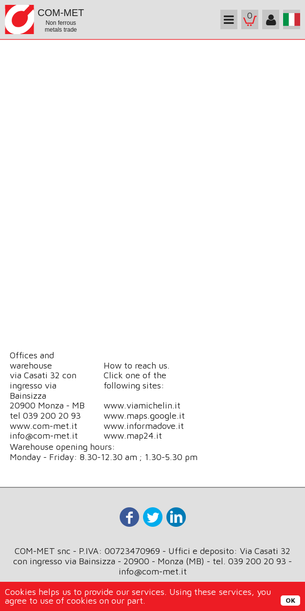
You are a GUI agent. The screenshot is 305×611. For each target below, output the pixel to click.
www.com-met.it (43, 426)
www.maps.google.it (144, 415)
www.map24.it (133, 435)
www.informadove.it (144, 426)
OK (290, 600)
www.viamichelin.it (142, 405)
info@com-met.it (44, 435)
